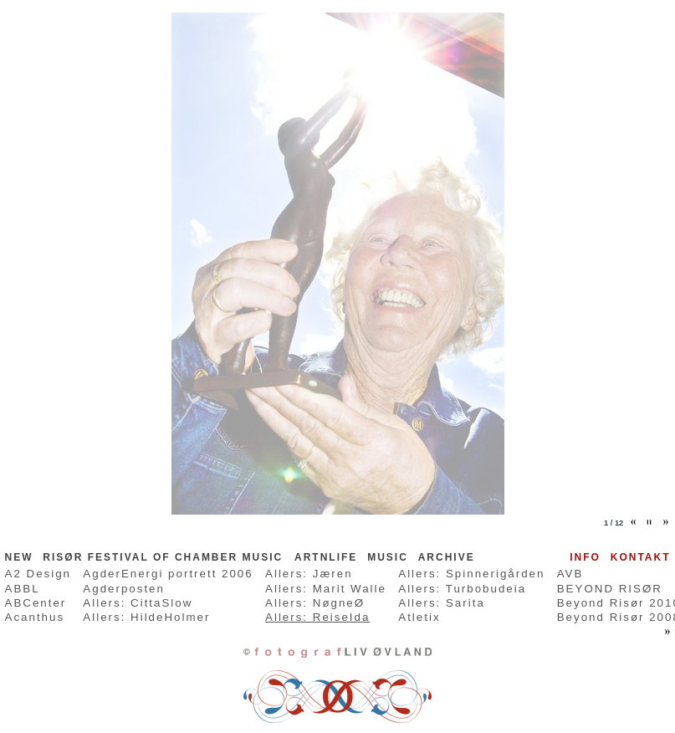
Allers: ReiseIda (317, 617)
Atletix (419, 617)
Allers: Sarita (441, 603)
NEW (19, 557)
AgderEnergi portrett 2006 (168, 573)
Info (585, 557)
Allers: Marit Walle (325, 588)
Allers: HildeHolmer (146, 617)
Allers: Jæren (309, 573)
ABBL (22, 588)
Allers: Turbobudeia (462, 588)
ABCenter (36, 603)
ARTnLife (325, 557)
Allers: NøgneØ (315, 603)
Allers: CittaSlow (137, 603)
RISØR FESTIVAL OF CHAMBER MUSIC (165, 557)
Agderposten (124, 588)
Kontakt (641, 557)
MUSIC (387, 557)
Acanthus (35, 617)
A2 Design (38, 573)
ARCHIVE (446, 557)
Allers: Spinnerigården (471, 573)
